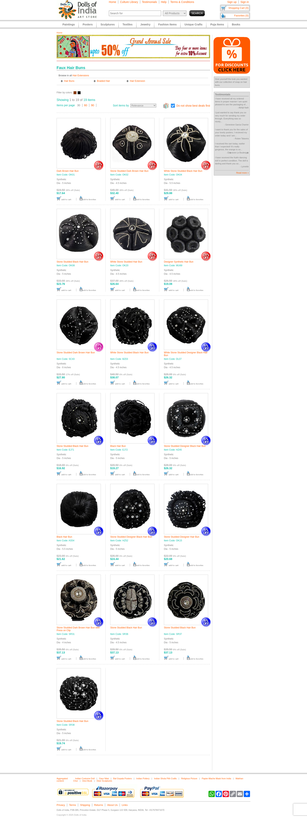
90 (92, 105)
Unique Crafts (193, 24)
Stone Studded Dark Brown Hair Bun (129, 171)
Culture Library (129, 2)
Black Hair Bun (118, 446)
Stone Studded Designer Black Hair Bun (185, 446)
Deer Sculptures (104, 781)
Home (112, 2)
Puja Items (217, 24)
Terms (72, 805)
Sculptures (107, 24)
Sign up (232, 2)
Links (125, 805)
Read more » (242, 173)
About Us (112, 805)
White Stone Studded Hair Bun (126, 261)
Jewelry (145, 24)
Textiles (128, 24)
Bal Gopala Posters (122, 778)
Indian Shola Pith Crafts (165, 778)
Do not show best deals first (193, 105)
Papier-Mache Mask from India (216, 778)
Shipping (85, 805)
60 (85, 105)
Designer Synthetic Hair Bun (178, 261)
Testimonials (149, 2)
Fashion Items (167, 24)
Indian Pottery (143, 778)
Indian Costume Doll (85, 778)
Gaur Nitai (104, 778)
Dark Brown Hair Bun (68, 171)
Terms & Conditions (182, 2)
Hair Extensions (80, 75)
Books (236, 24)
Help (164, 2)
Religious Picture (189, 778)
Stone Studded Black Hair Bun (72, 261)
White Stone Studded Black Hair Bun (183, 171)
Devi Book (87, 781)
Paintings (68, 24)
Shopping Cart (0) (238, 7)
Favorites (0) (241, 15)
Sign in (244, 2)
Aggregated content (62, 779)
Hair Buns (69, 81)
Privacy (61, 805)
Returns (98, 805)
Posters (88, 24)
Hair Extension (137, 81)
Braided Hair (103, 81)
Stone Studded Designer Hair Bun (181, 536)
